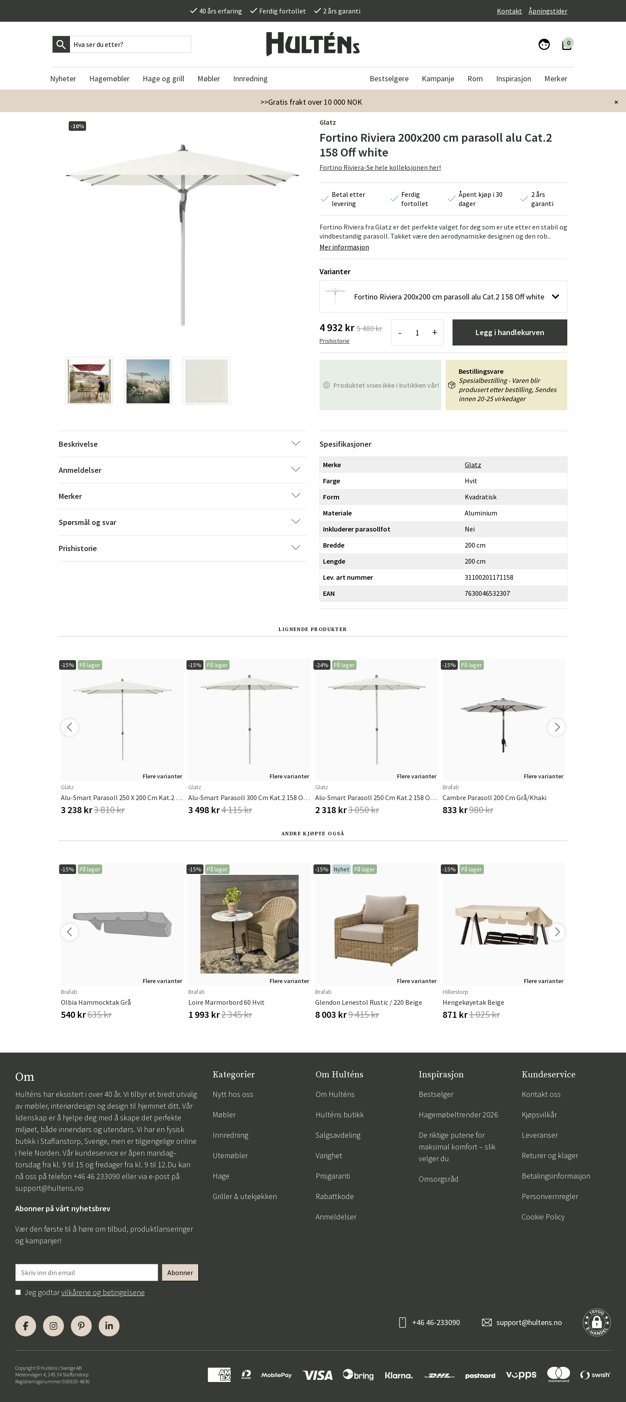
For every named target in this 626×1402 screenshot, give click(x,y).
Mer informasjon (344, 247)
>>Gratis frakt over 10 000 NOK (311, 102)
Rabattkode (335, 1196)
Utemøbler (230, 1155)
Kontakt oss (541, 1094)
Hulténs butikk (340, 1115)
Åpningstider (548, 11)
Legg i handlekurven (510, 332)
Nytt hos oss (233, 1094)
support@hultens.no (49, 1188)
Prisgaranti (333, 1176)
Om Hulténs (335, 1094)
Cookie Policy (543, 1217)
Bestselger (436, 1094)
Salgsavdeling (338, 1135)
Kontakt (509, 11)
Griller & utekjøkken (245, 1196)
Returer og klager (550, 1155)
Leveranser (540, 1135)
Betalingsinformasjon (556, 1176)
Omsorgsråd (439, 1179)
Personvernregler (550, 1196)
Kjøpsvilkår (539, 1115)
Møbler (224, 1115)
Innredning (230, 1135)
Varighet (329, 1155)
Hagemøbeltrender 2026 (458, 1115)
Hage (221, 1176)
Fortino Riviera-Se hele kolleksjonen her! (380, 167)
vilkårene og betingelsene (103, 1292)
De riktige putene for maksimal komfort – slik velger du (457, 1146)
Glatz (328, 122)
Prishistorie (335, 341)
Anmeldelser (336, 1217)
